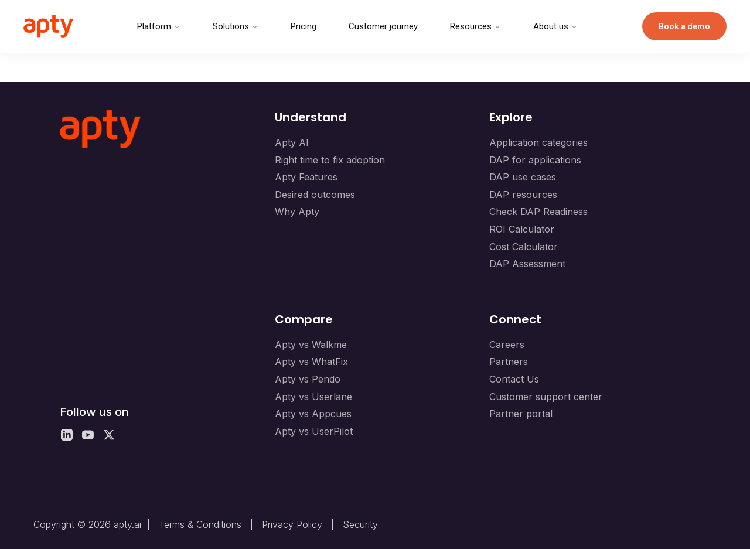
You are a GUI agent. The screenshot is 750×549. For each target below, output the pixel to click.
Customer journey (383, 26)
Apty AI (292, 142)
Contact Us (514, 379)
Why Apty (297, 211)
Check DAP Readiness (538, 211)
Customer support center (545, 397)
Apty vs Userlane (313, 397)
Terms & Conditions (200, 524)
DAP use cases (522, 177)
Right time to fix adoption (330, 160)
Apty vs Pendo (307, 379)
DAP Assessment (527, 264)
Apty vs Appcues (313, 414)
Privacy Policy (292, 524)
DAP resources (523, 194)
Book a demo (684, 26)
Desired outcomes (315, 194)
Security (360, 524)
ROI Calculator (521, 229)
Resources (475, 26)
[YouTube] (88, 435)
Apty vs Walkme (311, 344)
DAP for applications (535, 160)
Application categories (538, 142)
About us (555, 26)
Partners (508, 361)
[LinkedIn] (67, 435)
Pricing (303, 26)
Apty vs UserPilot (314, 431)
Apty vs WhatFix (311, 361)
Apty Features (306, 177)
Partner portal (521, 414)
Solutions (235, 26)
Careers (506, 344)
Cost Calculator (523, 247)
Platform (158, 26)
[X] (109, 435)
